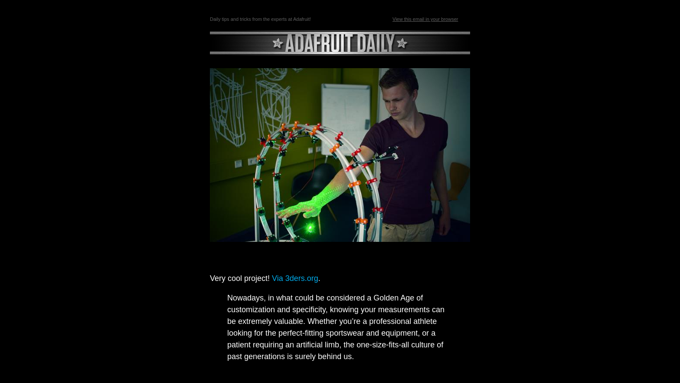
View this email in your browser (425, 19)
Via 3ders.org (295, 278)
